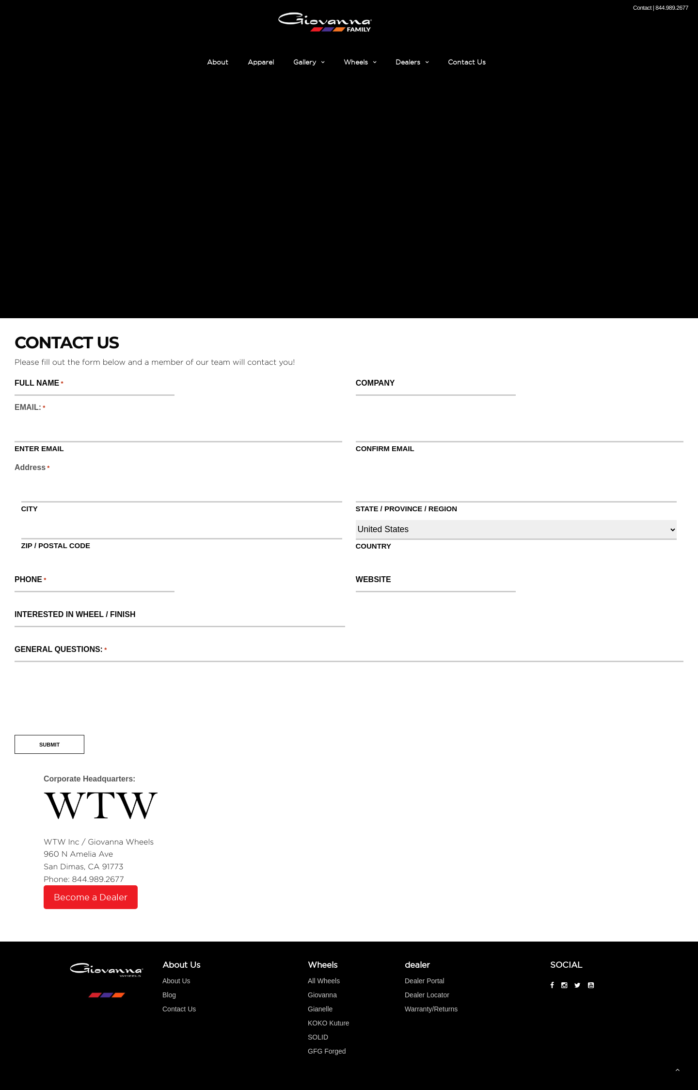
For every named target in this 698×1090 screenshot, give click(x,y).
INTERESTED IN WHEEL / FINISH (75, 614)
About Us (176, 981)
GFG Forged (327, 1051)
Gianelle (320, 1009)
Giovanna (322, 995)
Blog (169, 995)
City (29, 508)
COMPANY (375, 383)
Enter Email (39, 448)
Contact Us (467, 62)
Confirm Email (385, 448)
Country (374, 546)
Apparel (261, 62)
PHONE (30, 580)
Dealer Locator (427, 995)
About (217, 62)
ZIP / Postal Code (56, 545)
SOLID (318, 1037)
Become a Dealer (90, 897)
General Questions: (60, 649)
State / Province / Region (406, 508)
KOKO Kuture (328, 1023)
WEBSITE (373, 580)
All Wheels (324, 981)
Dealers (408, 62)
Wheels (356, 62)
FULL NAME (38, 383)
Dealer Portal (424, 981)
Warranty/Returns (431, 1009)
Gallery (304, 62)
